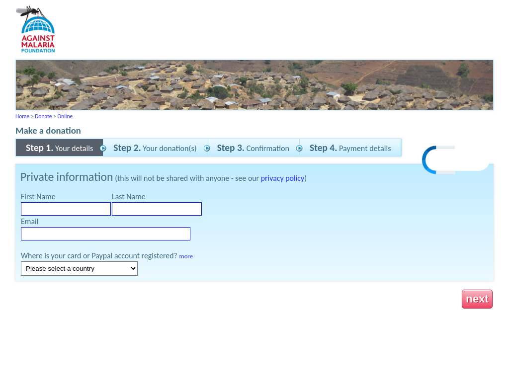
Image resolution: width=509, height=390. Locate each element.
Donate (43, 116)
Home (22, 116)
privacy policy (282, 178)
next (477, 299)
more (186, 256)
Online (65, 116)
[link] (456, 161)
